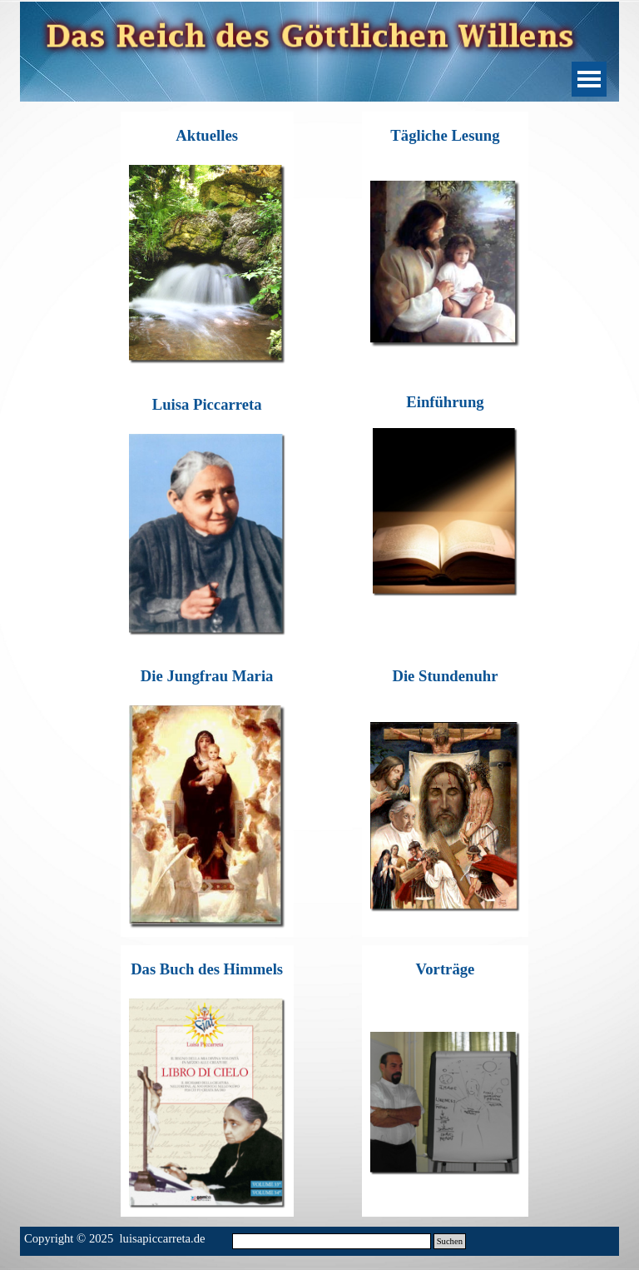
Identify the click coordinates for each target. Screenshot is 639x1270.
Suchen (450, 1241)
